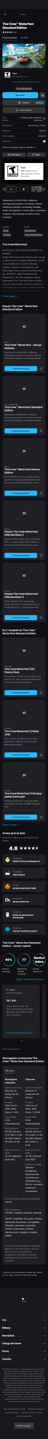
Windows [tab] (9, 1070)
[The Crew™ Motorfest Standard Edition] (24, 389)
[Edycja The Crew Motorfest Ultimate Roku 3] (24, 576)
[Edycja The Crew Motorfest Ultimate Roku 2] (24, 513)
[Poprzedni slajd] (4, 189)
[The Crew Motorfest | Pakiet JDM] (24, 713)
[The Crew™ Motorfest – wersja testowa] (24, 327)
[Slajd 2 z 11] (24, 189)
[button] (24, 296)
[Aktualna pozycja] (11, 189)
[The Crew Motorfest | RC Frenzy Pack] (24, 651)
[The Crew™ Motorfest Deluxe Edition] (24, 451)
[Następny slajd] (44, 189)
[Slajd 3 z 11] (36, 189)
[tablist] (24, 1070)
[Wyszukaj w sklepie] (5, 14)
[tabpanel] (24, 1133)
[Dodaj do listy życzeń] (24, 110)
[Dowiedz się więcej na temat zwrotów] (44, 118)
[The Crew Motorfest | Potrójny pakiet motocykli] (24, 775)
